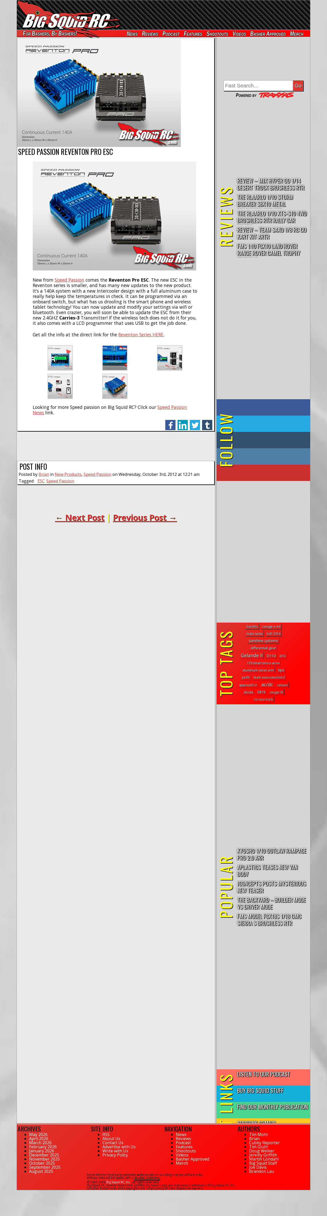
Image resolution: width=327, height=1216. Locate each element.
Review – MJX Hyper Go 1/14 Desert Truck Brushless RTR (270, 183)
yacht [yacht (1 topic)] (246, 677)
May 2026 (38, 1134)
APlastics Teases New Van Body (267, 870)
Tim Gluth (258, 1147)
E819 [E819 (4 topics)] (261, 692)
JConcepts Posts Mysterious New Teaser (271, 886)
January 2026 (41, 1151)
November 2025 (44, 1159)
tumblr (207, 422)
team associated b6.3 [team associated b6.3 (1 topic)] (269, 677)
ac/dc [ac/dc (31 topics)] (267, 684)
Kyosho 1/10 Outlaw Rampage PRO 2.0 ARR (271, 854)
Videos (239, 33)
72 (18, 1192)
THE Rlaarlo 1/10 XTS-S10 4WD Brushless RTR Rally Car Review (272, 217)
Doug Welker (261, 1151)
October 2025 (42, 1163)
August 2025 (41, 1171)
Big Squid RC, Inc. (118, 1182)
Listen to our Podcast (263, 1074)
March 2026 (40, 1142)
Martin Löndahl (264, 1159)
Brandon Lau (261, 1171)
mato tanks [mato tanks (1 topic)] (255, 634)
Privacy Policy (115, 1155)
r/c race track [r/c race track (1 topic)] (263, 699)
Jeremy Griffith (263, 1155)
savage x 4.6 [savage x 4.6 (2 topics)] (271, 626)
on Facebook (264, 407)
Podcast (170, 33)
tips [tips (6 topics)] (281, 669)
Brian (44, 474)
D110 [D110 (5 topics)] (271, 655)
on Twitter (270, 424)
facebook (170, 422)
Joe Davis (258, 1167)
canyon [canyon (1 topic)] (282, 685)
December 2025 (44, 1155)
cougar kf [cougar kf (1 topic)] (276, 692)
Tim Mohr (258, 1134)
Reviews (150, 33)
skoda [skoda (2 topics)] (248, 692)
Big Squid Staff (263, 1163)
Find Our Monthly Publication (272, 1106)
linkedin (183, 422)
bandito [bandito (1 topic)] (252, 626)
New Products (68, 474)
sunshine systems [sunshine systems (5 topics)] (263, 640)
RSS (106, 1134)
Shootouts (217, 33)
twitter (195, 422)
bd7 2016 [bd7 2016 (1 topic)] (274, 634)
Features (193, 33)
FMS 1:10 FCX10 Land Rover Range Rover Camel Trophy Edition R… (268, 250)
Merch (296, 33)
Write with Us (115, 1151)
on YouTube (267, 473)
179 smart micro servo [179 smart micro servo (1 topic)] (263, 663)
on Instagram (262, 456)
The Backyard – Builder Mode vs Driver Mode (271, 903)
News (132, 33)
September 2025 (45, 1167)
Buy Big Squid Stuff (260, 1090)
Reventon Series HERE (141, 334)
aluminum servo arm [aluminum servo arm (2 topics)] (258, 670)
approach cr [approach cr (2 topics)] (248, 685)
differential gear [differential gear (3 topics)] (263, 648)
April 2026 (38, 1138)
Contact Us (112, 1142)
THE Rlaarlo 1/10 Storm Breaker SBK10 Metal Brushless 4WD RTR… (265, 200)
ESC (41, 481)
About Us (111, 1138)
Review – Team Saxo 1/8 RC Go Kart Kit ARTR (271, 232)
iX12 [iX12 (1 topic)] (283, 656)
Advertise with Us (119, 1147)
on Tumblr (270, 440)
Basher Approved (268, 33)
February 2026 (43, 1147)
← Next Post (79, 517)
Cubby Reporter (264, 1142)
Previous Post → (145, 517)
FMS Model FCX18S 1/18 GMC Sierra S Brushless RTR (269, 919)
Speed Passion (69, 280)
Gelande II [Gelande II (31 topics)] (252, 655)
